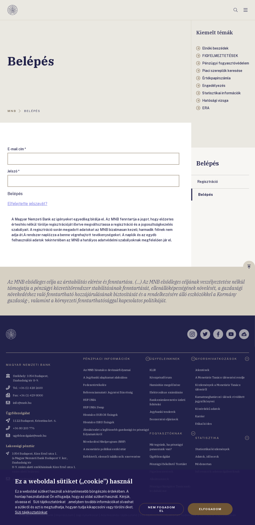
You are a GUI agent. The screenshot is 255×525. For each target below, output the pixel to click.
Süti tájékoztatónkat (31, 512)
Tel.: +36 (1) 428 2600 (28, 388)
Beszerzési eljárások (164, 419)
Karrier (200, 416)
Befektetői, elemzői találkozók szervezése (111, 456)
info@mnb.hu (22, 403)
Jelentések (202, 370)
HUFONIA (89, 400)
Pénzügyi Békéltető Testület (168, 464)
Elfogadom (210, 509)
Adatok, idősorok (207, 456)
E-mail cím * (16, 149)
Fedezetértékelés (94, 385)
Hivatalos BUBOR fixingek (100, 415)
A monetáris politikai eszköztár (104, 449)
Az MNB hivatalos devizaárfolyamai (106, 370)
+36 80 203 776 (23, 428)
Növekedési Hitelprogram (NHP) (104, 441)
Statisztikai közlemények (212, 449)
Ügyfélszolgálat (160, 456)
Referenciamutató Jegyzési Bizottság (108, 392)
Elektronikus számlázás (166, 392)
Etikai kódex (203, 423)
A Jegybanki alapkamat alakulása (105, 377)
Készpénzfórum (161, 377)
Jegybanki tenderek (163, 412)
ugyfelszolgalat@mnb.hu (29, 435)
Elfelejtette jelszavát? (27, 203)
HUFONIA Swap (93, 407)
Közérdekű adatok (207, 409)
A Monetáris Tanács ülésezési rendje (220, 377)
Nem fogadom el (161, 509)
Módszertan (203, 464)
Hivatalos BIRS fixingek (98, 422)
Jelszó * (13, 171)
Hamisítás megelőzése (165, 385)
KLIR (153, 370)
